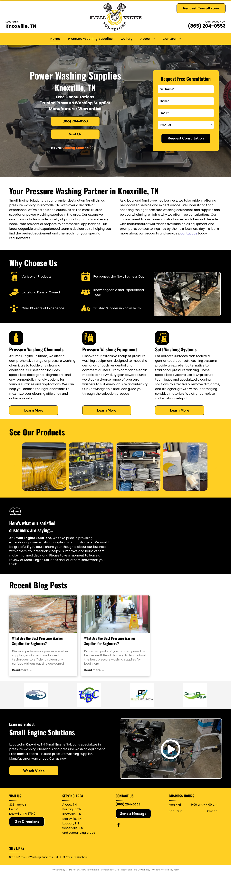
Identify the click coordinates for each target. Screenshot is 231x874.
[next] (215, 467)
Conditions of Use (110, 869)
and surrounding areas (78, 833)
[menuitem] (55, 38)
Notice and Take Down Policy (135, 869)
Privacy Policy (58, 869)
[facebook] (118, 825)
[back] (13, 467)
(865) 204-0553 (207, 26)
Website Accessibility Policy (165, 869)
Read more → (22, 670)
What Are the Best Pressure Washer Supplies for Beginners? (37, 641)
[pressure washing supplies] (115, 614)
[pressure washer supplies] (43, 614)
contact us (188, 233)
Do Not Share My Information (84, 869)
